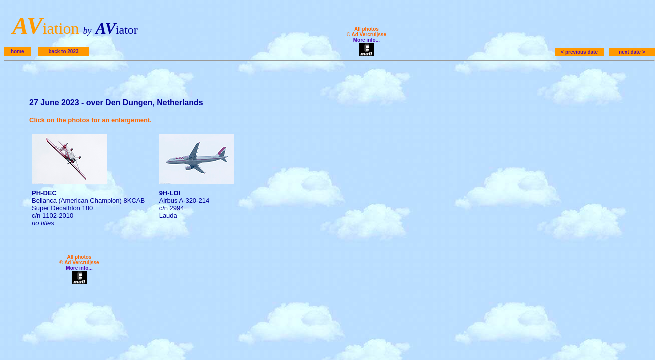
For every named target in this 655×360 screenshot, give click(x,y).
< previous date (579, 52)
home (17, 51)
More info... (366, 40)
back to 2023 (63, 51)
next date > (632, 52)
